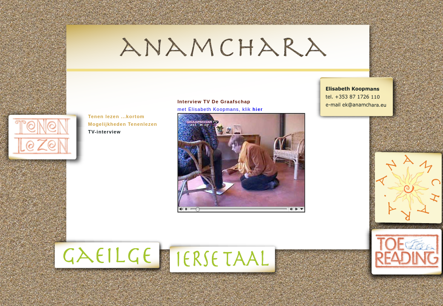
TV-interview (104, 131)
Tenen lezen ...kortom (116, 116)
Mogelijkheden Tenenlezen (122, 124)
